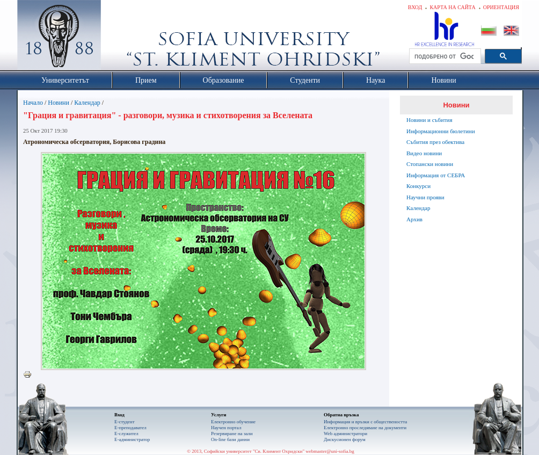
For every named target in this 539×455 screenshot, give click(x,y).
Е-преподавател (130, 427)
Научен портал (226, 427)
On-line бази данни (230, 439)
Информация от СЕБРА (435, 175)
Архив (414, 219)
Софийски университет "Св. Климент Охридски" (120, 37)
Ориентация (501, 7)
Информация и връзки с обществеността (365, 421)
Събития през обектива (435, 142)
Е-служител (126, 433)
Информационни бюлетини (440, 131)
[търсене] (444, 56)
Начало (33, 102)
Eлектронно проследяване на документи (365, 427)
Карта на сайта (452, 7)
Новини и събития (429, 120)
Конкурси (418, 186)
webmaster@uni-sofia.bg (329, 451)
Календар (87, 102)
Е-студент (124, 421)
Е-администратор (132, 439)
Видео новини (424, 153)
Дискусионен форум (345, 439)
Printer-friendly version (30, 375)
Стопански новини (429, 164)
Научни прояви (425, 197)
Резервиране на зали (232, 433)
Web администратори (345, 433)
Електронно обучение (233, 421)
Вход (415, 7)
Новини (58, 102)
